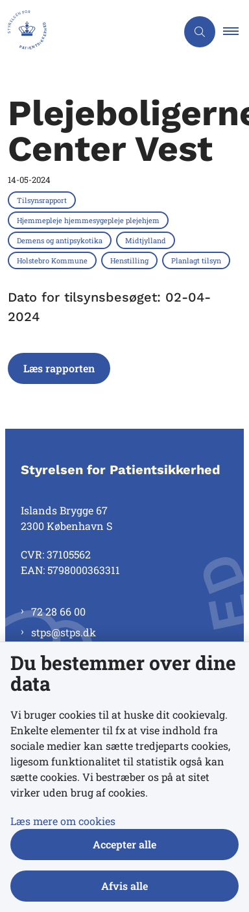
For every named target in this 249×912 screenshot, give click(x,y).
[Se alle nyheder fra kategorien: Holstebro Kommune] (53, 260)
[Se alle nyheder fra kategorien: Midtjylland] (147, 240)
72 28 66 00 (58, 611)
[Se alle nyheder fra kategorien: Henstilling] (130, 260)
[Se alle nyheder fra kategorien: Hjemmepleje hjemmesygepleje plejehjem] (89, 220)
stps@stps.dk (63, 632)
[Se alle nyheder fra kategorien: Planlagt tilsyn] (197, 260)
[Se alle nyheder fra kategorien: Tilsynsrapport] (43, 200)
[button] (236, 32)
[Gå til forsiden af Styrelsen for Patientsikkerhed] (88, 31)
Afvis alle (124, 886)
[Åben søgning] (199, 31)
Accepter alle (124, 844)
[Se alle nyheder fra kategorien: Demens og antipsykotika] (61, 240)
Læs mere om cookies (62, 821)
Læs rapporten (59, 368)
